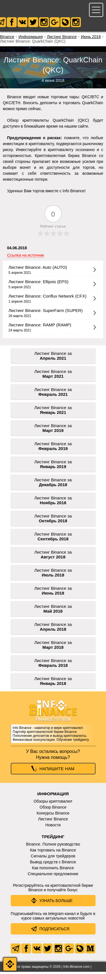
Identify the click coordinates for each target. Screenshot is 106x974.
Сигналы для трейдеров (53, 858)
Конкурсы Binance (52, 815)
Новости (52, 827)
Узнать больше (56, 903)
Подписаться (55, 931)
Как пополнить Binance (53, 870)
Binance (7, 39)
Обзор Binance (53, 809)
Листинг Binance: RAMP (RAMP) (39, 327)
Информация (30, 39)
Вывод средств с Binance (53, 864)
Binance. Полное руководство (53, 846)
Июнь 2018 (91, 39)
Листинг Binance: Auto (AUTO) (37, 269)
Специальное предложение (53, 876)
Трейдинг (53, 839)
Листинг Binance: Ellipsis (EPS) (38, 283)
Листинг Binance (62, 39)
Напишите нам (57, 770)
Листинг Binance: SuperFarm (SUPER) (45, 312)
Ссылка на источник (25, 257)
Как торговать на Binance (53, 852)
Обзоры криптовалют (53, 803)
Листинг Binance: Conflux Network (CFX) (47, 298)
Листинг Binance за (53, 358)
